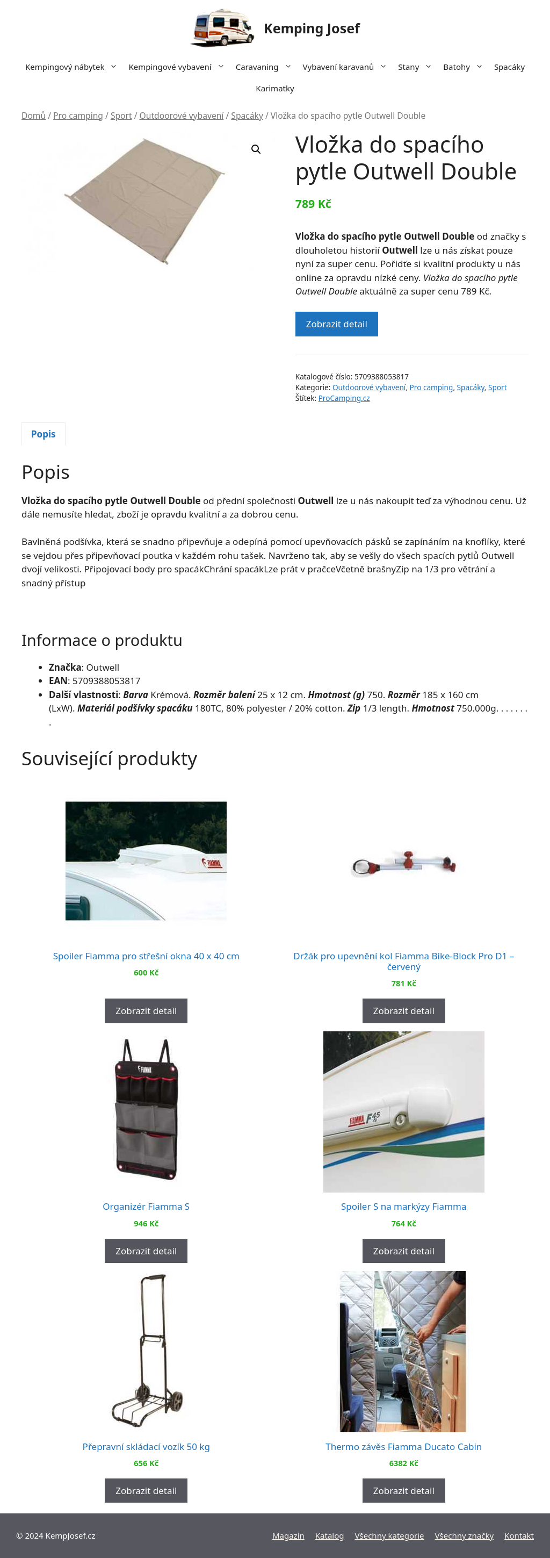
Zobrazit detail (336, 324)
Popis (43, 434)
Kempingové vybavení (179, 66)
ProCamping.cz (344, 398)
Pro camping (78, 115)
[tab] (43, 434)
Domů (33, 115)
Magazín (288, 1535)
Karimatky (275, 88)
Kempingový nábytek (74, 66)
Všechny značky (464, 1535)
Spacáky (509, 66)
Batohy (466, 66)
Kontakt (519, 1535)
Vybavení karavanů (348, 66)
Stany (418, 66)
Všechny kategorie (389, 1535)
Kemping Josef (312, 28)
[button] (256, 149)
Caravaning (267, 66)
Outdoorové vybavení (182, 115)
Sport (121, 115)
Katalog (329, 1535)
